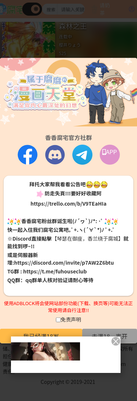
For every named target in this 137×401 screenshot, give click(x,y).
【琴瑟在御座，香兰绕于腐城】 (87, 238)
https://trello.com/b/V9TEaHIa (68, 203)
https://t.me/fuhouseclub (55, 271)
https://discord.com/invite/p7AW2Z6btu (64, 262)
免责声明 (71, 319)
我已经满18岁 (41, 335)
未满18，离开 (110, 335)
